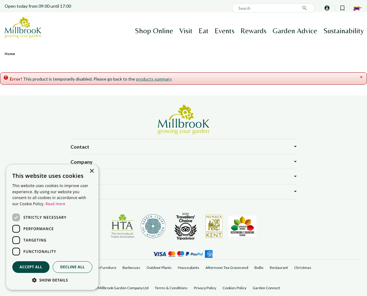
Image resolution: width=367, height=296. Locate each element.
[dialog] (52, 227)
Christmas (302, 267)
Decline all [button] (72, 267)
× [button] (91, 171)
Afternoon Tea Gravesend (226, 267)
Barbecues (131, 267)
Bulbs (259, 267)
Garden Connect (266, 288)
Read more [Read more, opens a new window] (55, 203)
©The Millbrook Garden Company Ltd (118, 288)
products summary (153, 79)
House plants (188, 267)
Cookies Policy (234, 288)
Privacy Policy (205, 288)
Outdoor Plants (159, 267)
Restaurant (279, 267)
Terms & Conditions (171, 288)
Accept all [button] (31, 267)
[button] (52, 280)
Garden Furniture (101, 267)
